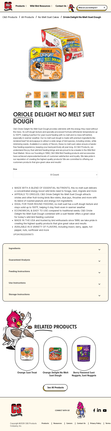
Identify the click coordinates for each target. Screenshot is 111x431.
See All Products (55, 387)
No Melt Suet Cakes (48, 17)
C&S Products (10, 17)
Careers (69, 423)
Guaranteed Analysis (19, 260)
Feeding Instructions (19, 271)
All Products (27, 17)
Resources (57, 423)
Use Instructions (17, 283)
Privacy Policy (95, 423)
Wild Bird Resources (40, 6)
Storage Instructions (19, 294)
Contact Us (81, 423)
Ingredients (14, 248)
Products (20, 6)
